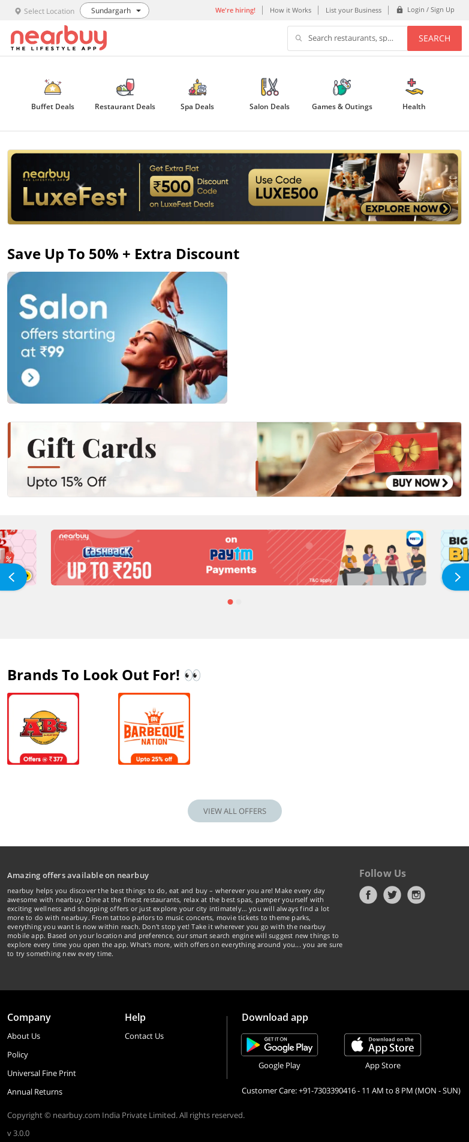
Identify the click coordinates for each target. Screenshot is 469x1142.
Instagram (416, 895)
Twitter (392, 895)
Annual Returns (34, 1091)
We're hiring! (235, 9)
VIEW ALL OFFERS (234, 811)
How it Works (290, 9)
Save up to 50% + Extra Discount (123, 253)
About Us (23, 1035)
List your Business (353, 9)
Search (434, 38)
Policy (17, 1054)
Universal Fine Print (41, 1073)
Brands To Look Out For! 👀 (104, 674)
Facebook (368, 895)
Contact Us (144, 1035)
